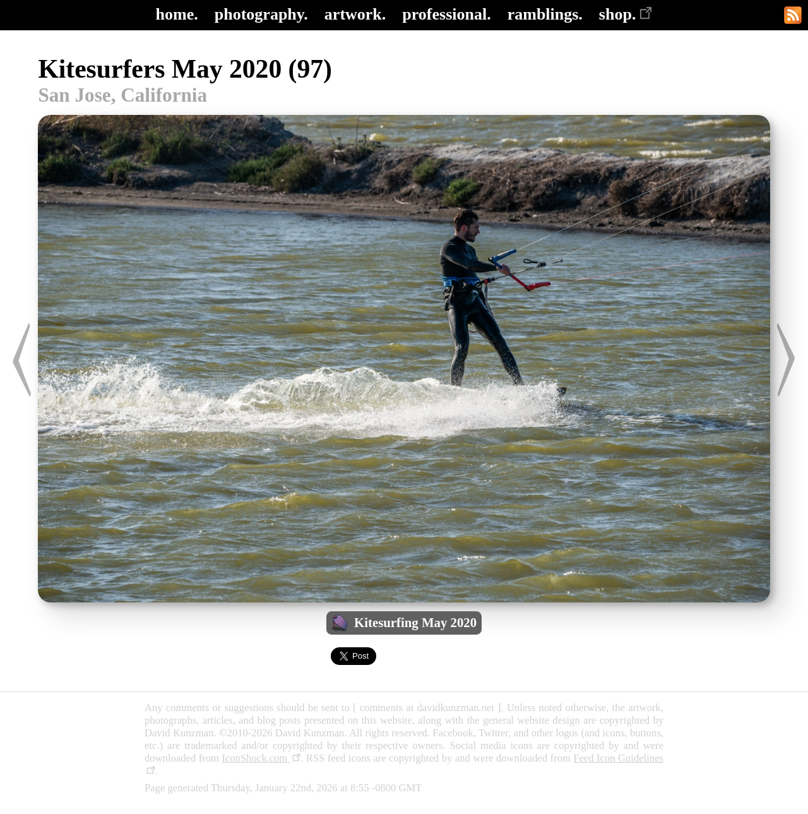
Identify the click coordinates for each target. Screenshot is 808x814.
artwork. (355, 14)
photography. (261, 14)
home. (177, 14)
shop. (626, 14)
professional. (446, 14)
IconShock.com (261, 758)
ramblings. (545, 14)
